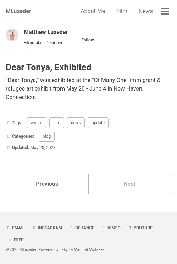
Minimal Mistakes (89, 249)
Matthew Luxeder (46, 32)
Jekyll (65, 249)
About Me (93, 11)
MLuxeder (18, 11)
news (76, 122)
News (146, 11)
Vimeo (111, 227)
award (37, 122)
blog (47, 136)
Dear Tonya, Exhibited (49, 67)
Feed (15, 239)
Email (15, 227)
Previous (47, 183)
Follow (87, 40)
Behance (81, 227)
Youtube (140, 227)
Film (121, 11)
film (56, 122)
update (98, 122)
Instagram (46, 227)
